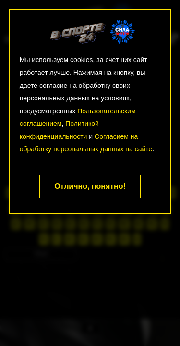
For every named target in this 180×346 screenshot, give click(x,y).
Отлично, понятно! (90, 186)
